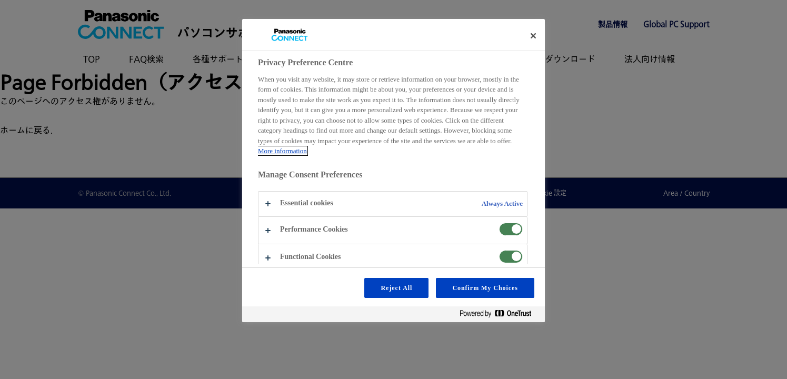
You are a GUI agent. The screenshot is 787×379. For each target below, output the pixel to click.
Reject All (396, 288)
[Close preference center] (533, 35)
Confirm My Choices (485, 288)
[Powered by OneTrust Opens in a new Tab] (500, 315)
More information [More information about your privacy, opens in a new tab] (282, 151)
